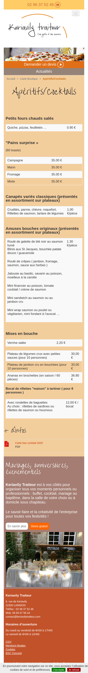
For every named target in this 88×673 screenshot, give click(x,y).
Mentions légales (16, 645)
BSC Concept (14, 653)
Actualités (44, 71)
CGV (8, 641)
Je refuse (74, 669)
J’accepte (58, 669)
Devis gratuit (39, 526)
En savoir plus (17, 526)
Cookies (10, 649)
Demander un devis (44, 64)
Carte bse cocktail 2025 (29, 442)
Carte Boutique (29, 78)
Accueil (11, 78)
